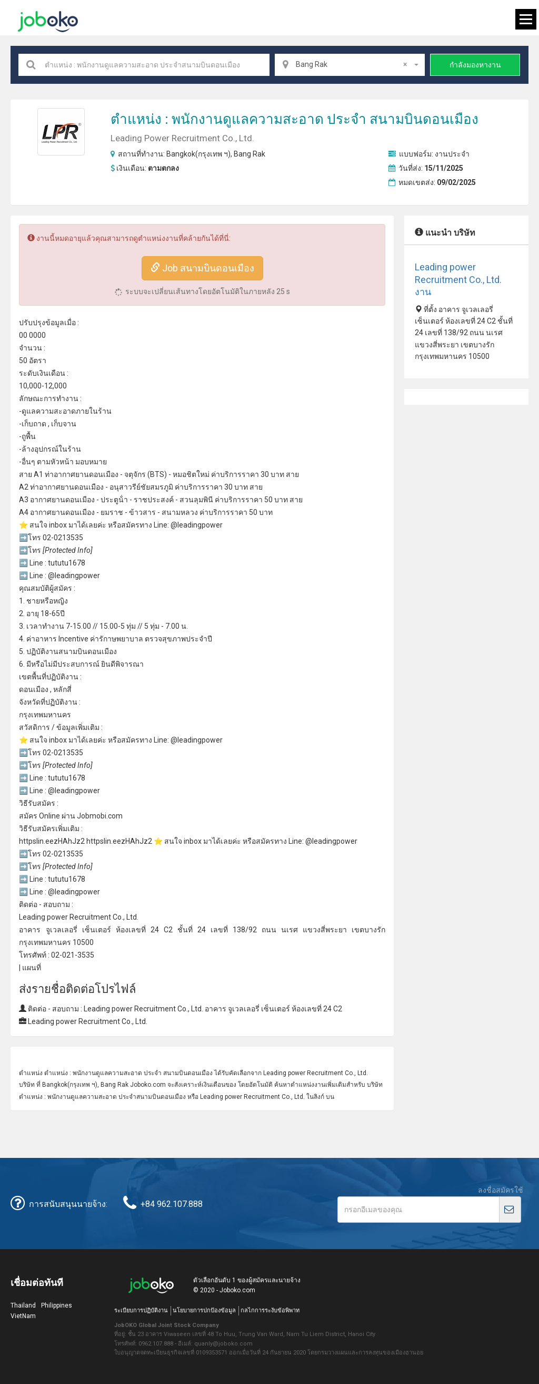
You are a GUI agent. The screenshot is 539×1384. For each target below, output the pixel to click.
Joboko (48, 21)
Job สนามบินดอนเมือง (202, 268)
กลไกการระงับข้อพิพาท (270, 1310)
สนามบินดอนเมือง (424, 119)
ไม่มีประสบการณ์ (71, 664)
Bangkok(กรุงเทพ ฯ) (198, 154)
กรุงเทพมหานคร (45, 714)
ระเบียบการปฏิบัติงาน (141, 1310)
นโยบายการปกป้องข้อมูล (204, 1310)
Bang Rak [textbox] (351, 64)
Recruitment (90, 917)
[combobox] (350, 65)
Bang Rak (249, 154)
